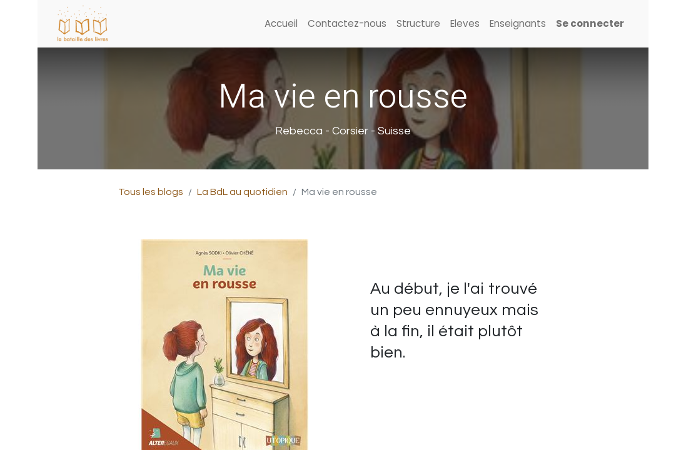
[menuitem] (281, 24)
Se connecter (590, 23)
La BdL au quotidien (242, 192)
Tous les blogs (150, 192)
